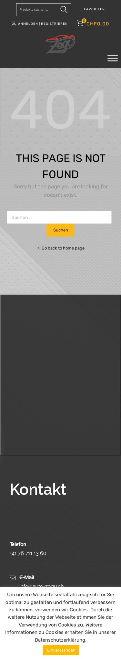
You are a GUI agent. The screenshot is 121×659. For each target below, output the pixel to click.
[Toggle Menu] (112, 58)
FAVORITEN (94, 9)
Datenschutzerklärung (60, 640)
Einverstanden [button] (61, 650)
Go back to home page (61, 248)
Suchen (64, 10)
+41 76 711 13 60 (28, 553)
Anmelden (28, 24)
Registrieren (54, 24)
